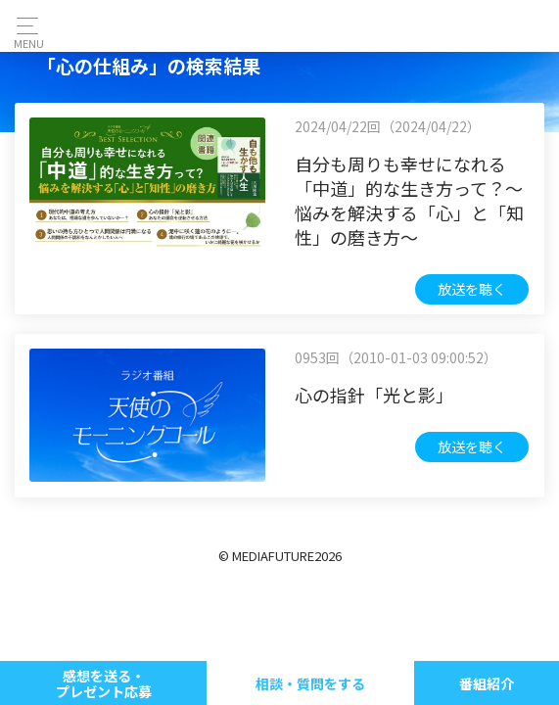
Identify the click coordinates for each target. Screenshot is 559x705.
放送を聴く (472, 289)
